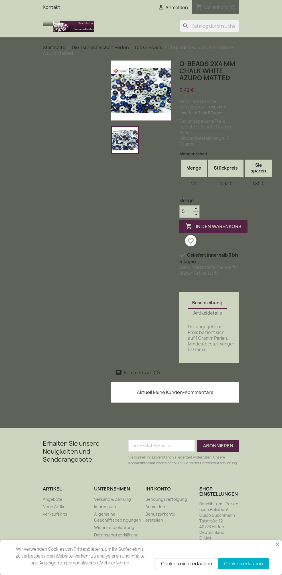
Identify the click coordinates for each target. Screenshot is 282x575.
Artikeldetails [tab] (207, 313)
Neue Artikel (54, 506)
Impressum (105, 506)
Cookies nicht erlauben (186, 563)
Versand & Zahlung (112, 499)
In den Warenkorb (213, 226)
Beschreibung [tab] (207, 303)
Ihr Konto (158, 489)
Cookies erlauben (243, 563)
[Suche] (209, 26)
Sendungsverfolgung (166, 499)
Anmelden (155, 506)
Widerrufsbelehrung (114, 527)
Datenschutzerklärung (116, 535)
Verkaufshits (55, 514)
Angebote (52, 499)
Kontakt (51, 7)
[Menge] (186, 211)
